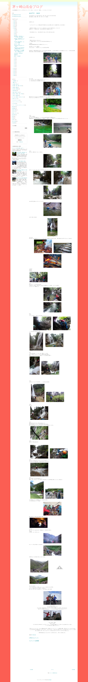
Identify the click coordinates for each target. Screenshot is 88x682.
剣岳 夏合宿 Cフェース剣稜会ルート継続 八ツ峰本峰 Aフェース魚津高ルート (19, 51)
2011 (14, 72)
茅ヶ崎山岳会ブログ (27, 7)
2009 (14, 75)
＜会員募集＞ (14, 80)
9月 (15, 33)
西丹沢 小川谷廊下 (17, 56)
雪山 (13, 116)
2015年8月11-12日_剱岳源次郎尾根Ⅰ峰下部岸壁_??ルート (19, 48)
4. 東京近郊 (14, 90)
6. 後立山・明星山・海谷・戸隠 (17, 93)
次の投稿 (31, 669)
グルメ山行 (14, 103)
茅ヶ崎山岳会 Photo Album (16, 16)
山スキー (13, 111)
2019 (14, 22)
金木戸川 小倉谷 (17, 44)
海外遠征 (13, 108)
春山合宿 (13, 114)
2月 (15, 65)
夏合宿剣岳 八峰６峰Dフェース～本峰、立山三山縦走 (19, 37)
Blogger (50, 679)
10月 (15, 32)
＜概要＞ (13, 82)
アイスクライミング (15, 100)
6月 (15, 59)
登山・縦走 (14, 121)
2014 (14, 68)
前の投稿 (73, 669)
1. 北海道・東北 (14, 84)
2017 (14, 25)
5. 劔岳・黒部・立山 (15, 92)
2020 (14, 20)
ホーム (52, 669)
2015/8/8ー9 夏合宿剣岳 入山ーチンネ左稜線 (19, 42)
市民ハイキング (14, 113)
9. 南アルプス (14, 98)
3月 (15, 63)
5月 (15, 60)
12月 (15, 29)
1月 (15, 66)
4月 (15, 62)
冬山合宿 (13, 122)
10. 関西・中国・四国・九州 (17, 85)
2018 (14, 23)
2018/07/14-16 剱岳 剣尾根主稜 (22, 177)
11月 (15, 30)
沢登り (13, 119)
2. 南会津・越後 (14, 87)
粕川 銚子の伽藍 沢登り (21, 161)
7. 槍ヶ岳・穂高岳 (15, 95)
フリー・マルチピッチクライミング (18, 105)
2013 (14, 69)
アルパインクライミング (16, 101)
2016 (14, 26)
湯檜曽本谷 (16, 54)
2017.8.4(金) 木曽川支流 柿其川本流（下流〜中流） (22, 153)
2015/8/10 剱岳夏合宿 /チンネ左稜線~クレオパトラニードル (19, 39)
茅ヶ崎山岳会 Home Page (16, 14)
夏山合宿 (13, 106)
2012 (14, 71)
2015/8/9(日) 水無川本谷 (18, 53)
